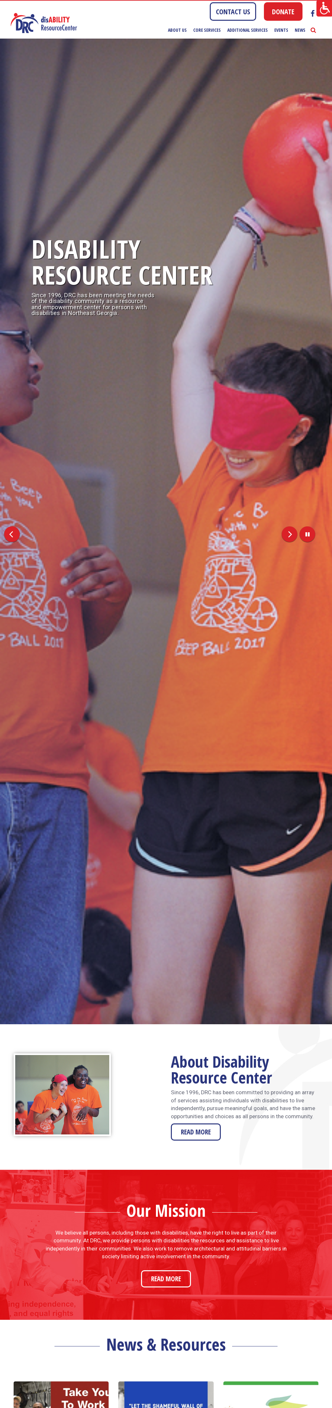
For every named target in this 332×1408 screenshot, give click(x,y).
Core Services (207, 30)
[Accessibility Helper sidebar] (324, 8)
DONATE (283, 11)
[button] (9, 531)
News (300, 30)
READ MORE (196, 1131)
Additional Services (247, 30)
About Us (177, 30)
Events (281, 30)
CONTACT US (233, 11)
